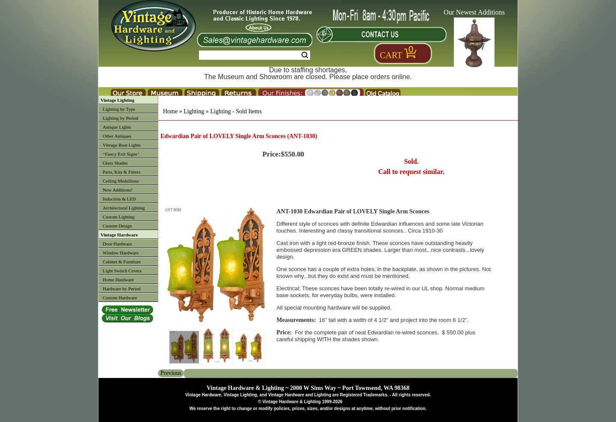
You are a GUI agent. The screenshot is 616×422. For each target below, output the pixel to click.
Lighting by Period (120, 118)
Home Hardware (118, 279)
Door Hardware (117, 243)
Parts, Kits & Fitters (121, 171)
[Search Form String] (254, 55)
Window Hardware (121, 252)
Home (170, 111)
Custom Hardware (120, 297)
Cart (391, 55)
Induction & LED (119, 198)
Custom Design (117, 225)
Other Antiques (117, 136)
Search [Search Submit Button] (304, 55)
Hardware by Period (122, 288)
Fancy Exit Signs (121, 153)
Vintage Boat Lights (122, 145)
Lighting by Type (119, 109)
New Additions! (118, 189)
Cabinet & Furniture (122, 261)
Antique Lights (117, 127)
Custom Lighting (119, 216)
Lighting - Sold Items (235, 111)
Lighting (194, 111)
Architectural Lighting (124, 207)
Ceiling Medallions (121, 180)
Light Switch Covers (122, 270)
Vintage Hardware (119, 234)
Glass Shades (115, 162)
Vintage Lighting (117, 100)
